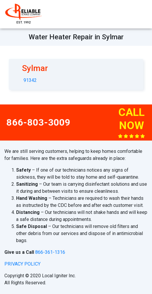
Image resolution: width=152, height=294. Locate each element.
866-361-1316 (50, 252)
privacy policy (22, 264)
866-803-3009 (38, 122)
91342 (30, 80)
